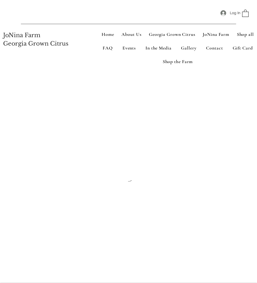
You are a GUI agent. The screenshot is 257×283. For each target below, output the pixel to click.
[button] (245, 13)
